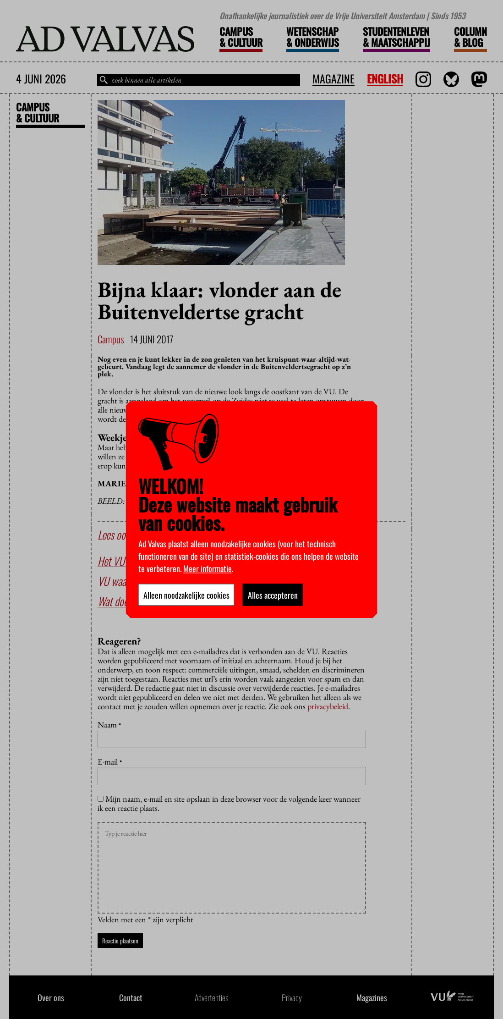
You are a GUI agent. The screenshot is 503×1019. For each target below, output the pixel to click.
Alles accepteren (273, 594)
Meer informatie (207, 568)
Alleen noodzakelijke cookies (186, 594)
